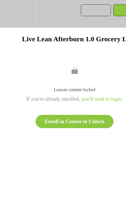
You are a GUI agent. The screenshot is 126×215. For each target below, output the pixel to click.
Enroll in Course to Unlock (75, 121)
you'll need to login (101, 99)
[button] (7, 13)
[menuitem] (25, 13)
